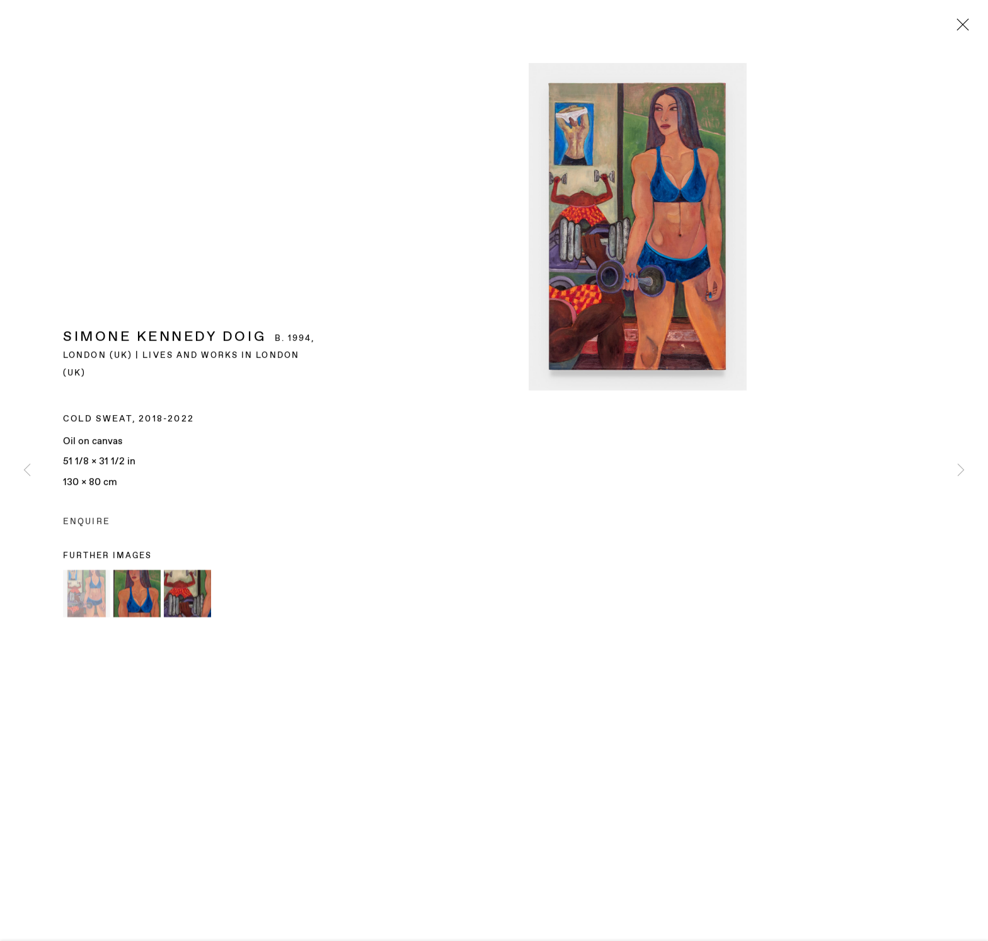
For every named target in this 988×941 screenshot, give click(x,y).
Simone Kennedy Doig (164, 337)
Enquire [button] (86, 522)
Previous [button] (27, 470)
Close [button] (959, 28)
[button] (86, 595)
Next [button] (961, 470)
